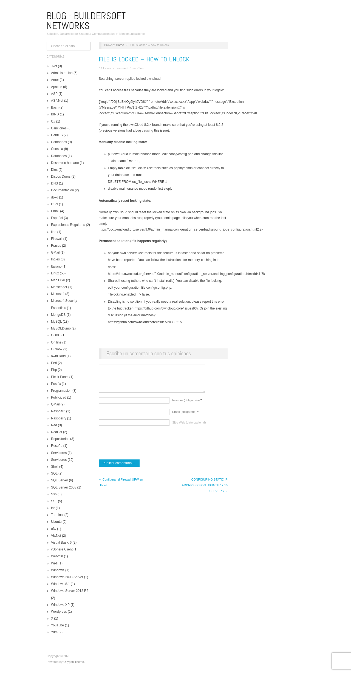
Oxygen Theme (73, 661)
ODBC (56, 335)
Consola (57, 149)
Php (54, 370)
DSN (54, 204)
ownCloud (58, 356)
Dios (54, 170)
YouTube (57, 625)
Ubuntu (56, 522)
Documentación (62, 190)
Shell (54, 466)
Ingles (55, 259)
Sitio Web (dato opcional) (189, 425)
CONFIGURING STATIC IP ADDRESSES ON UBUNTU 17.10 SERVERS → (205, 488)
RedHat (56, 432)
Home (120, 45)
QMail (55, 404)
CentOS (57, 135)
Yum (54, 632)
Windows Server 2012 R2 (69, 591)
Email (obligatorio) (185, 414)
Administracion (62, 73)
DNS (54, 183)
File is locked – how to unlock (144, 59)
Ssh (54, 494)
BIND (55, 114)
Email (55, 211)
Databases (59, 156)
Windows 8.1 (60, 584)
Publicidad (58, 397)
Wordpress (59, 612)
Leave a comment (115, 68)
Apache (56, 87)
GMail (55, 252)
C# (53, 121)
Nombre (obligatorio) (187, 403)
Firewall (56, 239)
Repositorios (60, 439)
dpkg (54, 197)
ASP (54, 94)
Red (54, 425)
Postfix (56, 384)
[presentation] (140, 446)
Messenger (59, 287)
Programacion (61, 391)
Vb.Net (56, 536)
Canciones (59, 128)
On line (56, 342)
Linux (55, 273)
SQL (54, 473)
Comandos (59, 142)
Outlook (56, 349)
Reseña (56, 446)
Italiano (56, 266)
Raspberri (58, 411)
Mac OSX (58, 280)
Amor (55, 80)
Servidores (59, 453)
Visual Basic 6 (61, 542)
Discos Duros (60, 176)
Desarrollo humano (65, 163)
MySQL (56, 321)
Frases (56, 246)
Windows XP (60, 605)
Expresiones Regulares (68, 225)
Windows (57, 570)
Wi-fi (54, 563)
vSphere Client (62, 549)
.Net (54, 66)
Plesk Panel (59, 377)
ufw (53, 529)
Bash (54, 107)
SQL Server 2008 (63, 487)
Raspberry (58, 418)
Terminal (57, 515)
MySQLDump (61, 328)
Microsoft (57, 294)
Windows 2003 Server (67, 577)
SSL (54, 501)
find (53, 232)
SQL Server (59, 480)
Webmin (57, 556)
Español (57, 218)
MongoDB (58, 315)
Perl (54, 363)
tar (53, 508)
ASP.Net (57, 101)
